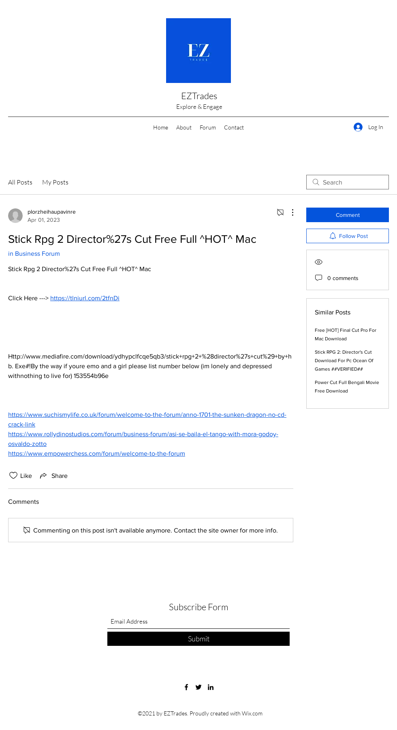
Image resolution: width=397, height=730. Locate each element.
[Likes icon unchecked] (13, 475)
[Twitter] (198, 687)
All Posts (20, 182)
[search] (347, 182)
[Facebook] (186, 687)
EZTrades (199, 95)
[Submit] (198, 639)
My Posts (55, 182)
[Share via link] (53, 475)
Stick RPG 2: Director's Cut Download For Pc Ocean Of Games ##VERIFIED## (344, 360)
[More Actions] (288, 212)
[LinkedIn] (211, 687)
